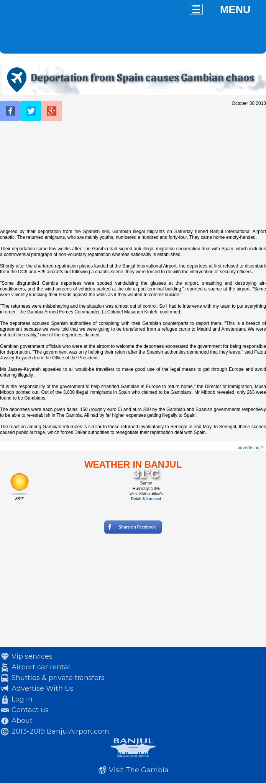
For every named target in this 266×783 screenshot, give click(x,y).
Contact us (30, 710)
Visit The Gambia (139, 770)
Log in (22, 699)
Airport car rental (40, 667)
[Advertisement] (133, 175)
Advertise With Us (42, 688)
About (22, 720)
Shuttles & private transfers (58, 678)
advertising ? (250, 447)
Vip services (32, 656)
